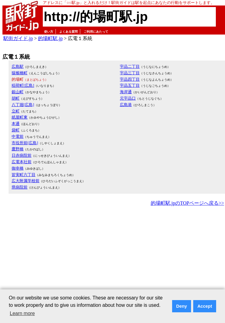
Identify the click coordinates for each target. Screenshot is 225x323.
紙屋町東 (20, 117)
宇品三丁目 (130, 73)
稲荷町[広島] (23, 85)
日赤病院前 (21, 155)
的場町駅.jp (50, 38)
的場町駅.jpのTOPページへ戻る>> (187, 203)
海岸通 (126, 92)
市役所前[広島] (25, 143)
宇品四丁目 (130, 79)
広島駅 (18, 66)
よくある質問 (68, 31)
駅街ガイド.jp (18, 38)
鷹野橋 (18, 149)
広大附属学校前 (25, 180)
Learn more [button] (22, 313)
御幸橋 (18, 168)
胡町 (16, 98)
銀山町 (18, 92)
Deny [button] (181, 306)
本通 (16, 123)
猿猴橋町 (20, 73)
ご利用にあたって (96, 31)
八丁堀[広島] (23, 104)
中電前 (18, 136)
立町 (16, 111)
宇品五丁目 (130, 85)
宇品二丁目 (130, 66)
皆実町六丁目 (23, 174)
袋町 (16, 130)
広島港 (126, 104)
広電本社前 (21, 162)
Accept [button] (204, 306)
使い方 (48, 31)
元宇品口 (128, 98)
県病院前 (20, 187)
